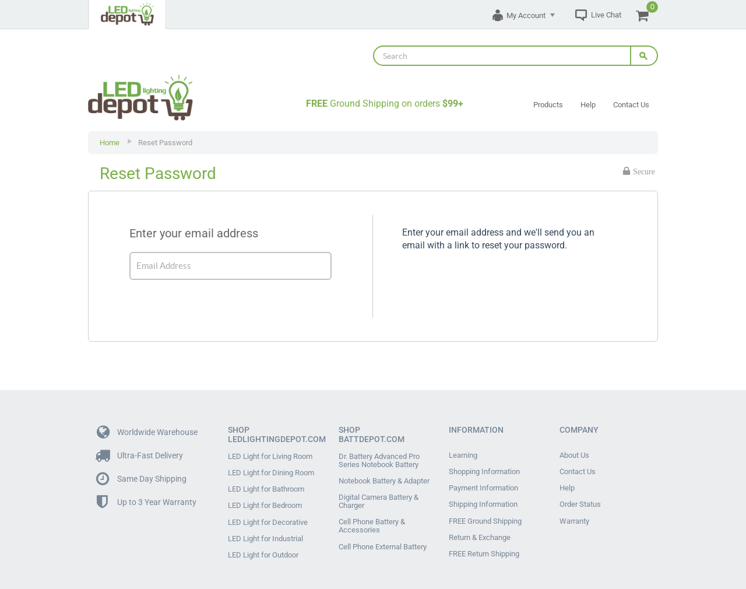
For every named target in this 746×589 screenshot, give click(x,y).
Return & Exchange (480, 520)
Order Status (580, 494)
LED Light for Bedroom (265, 495)
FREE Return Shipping (484, 532)
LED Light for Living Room (270, 457)
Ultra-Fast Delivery (140, 455)
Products (548, 104)
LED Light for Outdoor (263, 534)
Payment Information (483, 481)
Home (109, 142)
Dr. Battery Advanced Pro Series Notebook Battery (379, 461)
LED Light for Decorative (268, 508)
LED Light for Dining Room (271, 469)
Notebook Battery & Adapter (384, 478)
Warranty (574, 507)
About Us (574, 455)
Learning (463, 455)
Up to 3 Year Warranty (146, 502)
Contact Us (631, 104)
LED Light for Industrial (265, 521)
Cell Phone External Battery (383, 532)
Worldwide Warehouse (147, 432)
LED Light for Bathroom (266, 482)
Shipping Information (483, 494)
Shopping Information (484, 468)
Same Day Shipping (141, 479)
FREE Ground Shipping (485, 507)
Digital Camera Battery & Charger (378, 494)
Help (588, 104)
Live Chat (606, 14)
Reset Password (165, 142)
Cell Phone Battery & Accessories (372, 515)
